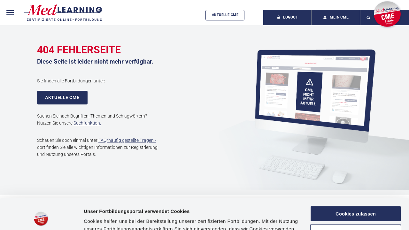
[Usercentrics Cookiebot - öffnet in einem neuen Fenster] (41, 217)
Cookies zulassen (356, 185)
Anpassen (356, 203)
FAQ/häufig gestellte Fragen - (127, 140)
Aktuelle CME (225, 15)
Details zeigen (100, 217)
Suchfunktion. (87, 123)
